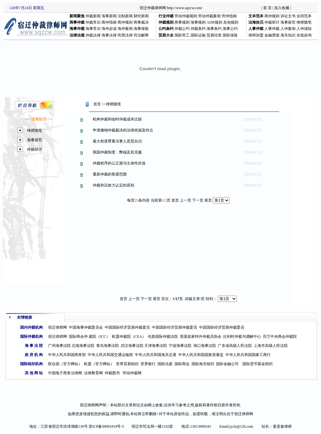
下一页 (146, 299)
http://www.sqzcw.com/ (184, 8)
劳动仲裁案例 (209, 16)
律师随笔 (304, 22)
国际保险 (230, 35)
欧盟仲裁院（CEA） (129, 336)
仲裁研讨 (271, 22)
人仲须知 (304, 28)
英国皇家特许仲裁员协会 (200, 336)
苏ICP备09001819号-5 (106, 426)
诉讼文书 (288, 16)
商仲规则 (271, 16)
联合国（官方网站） (65, 364)
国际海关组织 (202, 364)
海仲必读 (109, 28)
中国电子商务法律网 (65, 373)
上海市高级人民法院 (271, 345)
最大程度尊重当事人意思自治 (117, 141)
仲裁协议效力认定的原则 (113, 185)
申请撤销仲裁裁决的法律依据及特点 (123, 130)
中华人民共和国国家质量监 (201, 355)
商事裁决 (141, 22)
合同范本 (304, 16)
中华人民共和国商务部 (67, 355)
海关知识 (288, 35)
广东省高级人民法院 (235, 345)
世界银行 (148, 364)
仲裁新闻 (93, 16)
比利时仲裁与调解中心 (242, 336)
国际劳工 (182, 35)
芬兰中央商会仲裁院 (280, 336)
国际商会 (182, 364)
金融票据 (271, 35)
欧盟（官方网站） (99, 364)
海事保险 (141, 28)
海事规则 (198, 22)
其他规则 (230, 22)
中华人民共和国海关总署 (155, 355)
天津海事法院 (155, 345)
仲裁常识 (93, 22)
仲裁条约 (198, 28)
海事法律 (109, 35)
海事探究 (288, 22)
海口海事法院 (204, 345)
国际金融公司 (227, 364)
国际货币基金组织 (257, 364)
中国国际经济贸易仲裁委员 (127, 327)
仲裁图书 (112, 373)
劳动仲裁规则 (185, 16)
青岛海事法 (105, 345)
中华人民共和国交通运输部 (110, 355)
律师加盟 (255, 35)
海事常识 (93, 28)
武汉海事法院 (132, 345)
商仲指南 (109, 22)
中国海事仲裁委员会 (86, 327)
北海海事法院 (83, 345)
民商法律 (125, 35)
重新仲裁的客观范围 (110, 174)
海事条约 (214, 28)
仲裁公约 (182, 28)
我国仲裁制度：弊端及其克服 (117, 152)
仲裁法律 (93, 35)
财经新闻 (141, 16)
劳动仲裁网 (132, 373)
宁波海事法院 (180, 345)
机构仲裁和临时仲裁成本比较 (117, 119)
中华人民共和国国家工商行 (248, 355)
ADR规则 (214, 22)
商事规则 (182, 22)
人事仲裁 (271, 28)
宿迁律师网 (57, 327)
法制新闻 (125, 16)
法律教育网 (93, 373)
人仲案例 (288, 28)
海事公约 (230, 28)
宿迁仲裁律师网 (153, 8)
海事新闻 (109, 16)
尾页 (208, 200)
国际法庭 (165, 364)
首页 (97, 104)
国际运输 (198, 35)
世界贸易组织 (127, 364)
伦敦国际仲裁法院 (163, 336)
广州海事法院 (59, 345)
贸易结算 (214, 35)
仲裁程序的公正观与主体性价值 (119, 163)
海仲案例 (125, 28)
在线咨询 (304, 35)
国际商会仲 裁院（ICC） (89, 336)
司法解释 (141, 35)
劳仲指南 (229, 16)
